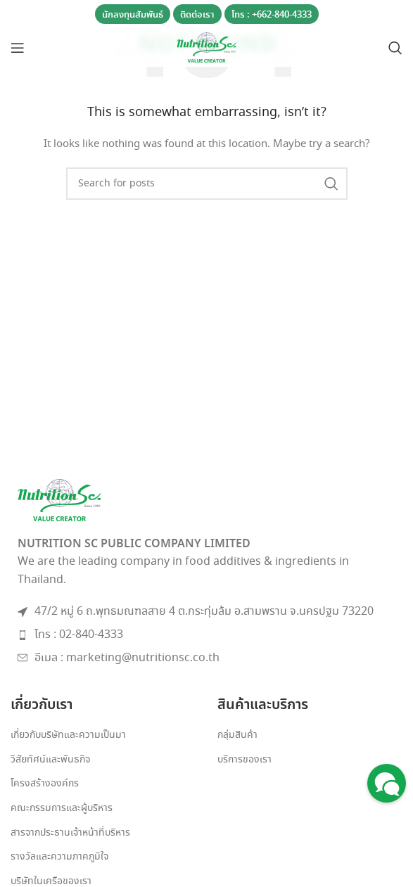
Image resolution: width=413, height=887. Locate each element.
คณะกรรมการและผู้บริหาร (62, 808)
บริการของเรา (244, 760)
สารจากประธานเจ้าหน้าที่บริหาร (70, 833)
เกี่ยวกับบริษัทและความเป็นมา (68, 735)
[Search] (395, 48)
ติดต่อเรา (197, 15)
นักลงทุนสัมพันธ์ (132, 15)
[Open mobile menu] (18, 48)
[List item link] (206, 635)
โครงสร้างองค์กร (45, 784)
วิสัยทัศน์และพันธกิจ (50, 760)
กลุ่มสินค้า (237, 735)
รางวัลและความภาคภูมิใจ (59, 857)
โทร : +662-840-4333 (271, 15)
